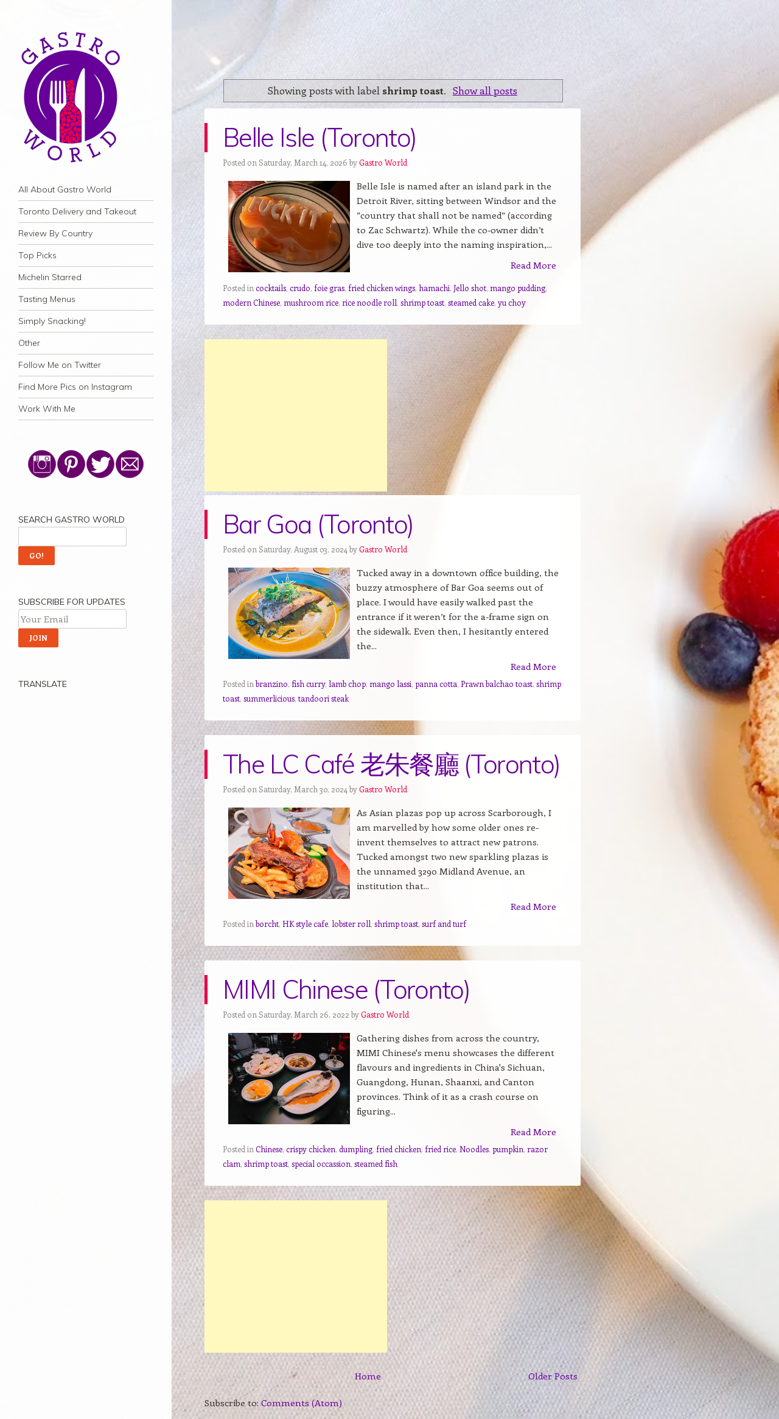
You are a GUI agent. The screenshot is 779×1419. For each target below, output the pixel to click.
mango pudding (517, 288)
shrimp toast (422, 302)
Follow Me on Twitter (59, 364)
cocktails (271, 288)
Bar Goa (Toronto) (318, 524)
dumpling (355, 1149)
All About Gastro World (64, 189)
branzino (272, 683)
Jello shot (469, 288)
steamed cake (471, 302)
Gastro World (383, 162)
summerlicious (269, 698)
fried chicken (398, 1149)
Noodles (474, 1149)
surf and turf (444, 923)
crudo (300, 288)
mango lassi (390, 683)
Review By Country (55, 233)
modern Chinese (251, 302)
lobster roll (351, 923)
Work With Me (46, 408)
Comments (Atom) (301, 1402)
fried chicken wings (381, 288)
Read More (533, 265)
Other (29, 342)
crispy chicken (310, 1149)
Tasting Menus (46, 299)
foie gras (329, 288)
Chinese (269, 1149)
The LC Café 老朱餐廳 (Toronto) (391, 764)
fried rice (440, 1149)
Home (368, 1376)
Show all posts (485, 90)
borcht (267, 923)
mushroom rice (311, 302)
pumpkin (507, 1149)
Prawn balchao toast (497, 683)
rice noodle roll (369, 302)
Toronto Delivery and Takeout (77, 211)
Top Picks (37, 255)
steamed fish (375, 1163)
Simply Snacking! (52, 320)
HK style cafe (305, 923)
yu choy (512, 302)
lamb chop (347, 683)
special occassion (321, 1163)
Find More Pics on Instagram (75, 386)
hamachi (434, 288)
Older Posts (553, 1376)
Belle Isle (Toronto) (319, 137)
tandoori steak (323, 698)
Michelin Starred (50, 277)
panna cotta (436, 683)
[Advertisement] (295, 415)
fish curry (308, 683)
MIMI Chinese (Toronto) (346, 989)
